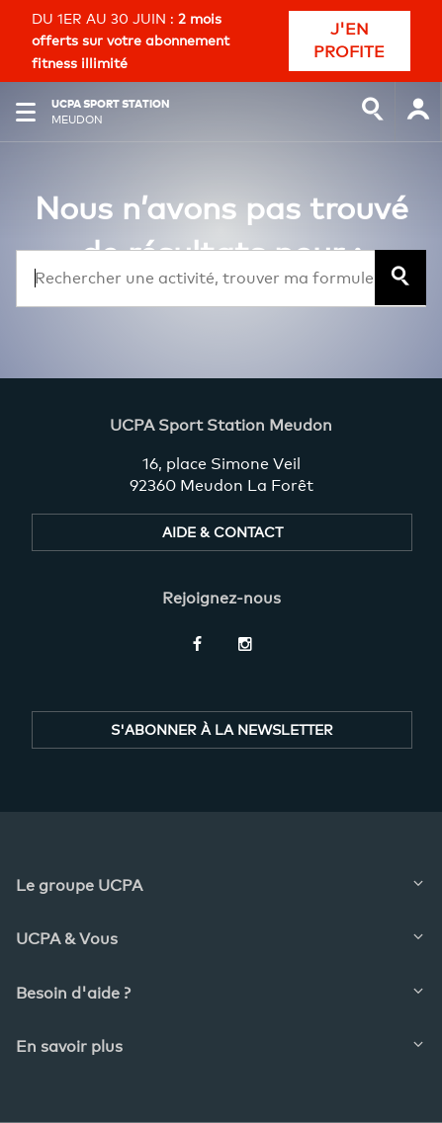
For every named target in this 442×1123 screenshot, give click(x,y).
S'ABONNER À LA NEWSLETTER (222, 729)
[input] (372, 111)
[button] (26, 111)
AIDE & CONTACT (222, 531)
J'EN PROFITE (349, 40)
